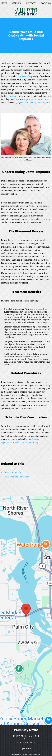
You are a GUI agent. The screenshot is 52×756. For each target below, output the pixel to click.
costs (17, 99)
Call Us (16, 3)
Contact (30, 3)
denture (13, 96)
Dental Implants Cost (13, 472)
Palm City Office (26, 730)
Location (45, 3)
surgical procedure (31, 99)
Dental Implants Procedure (16, 476)
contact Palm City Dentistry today (35, 102)
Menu (4, 3)
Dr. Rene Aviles (24, 76)
